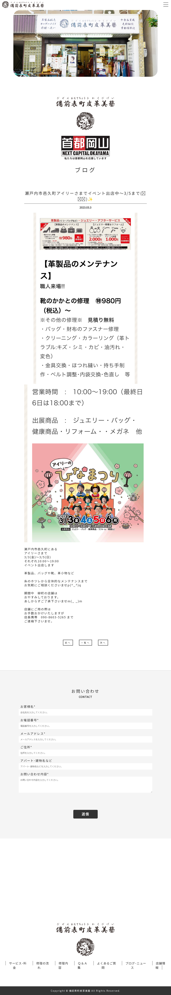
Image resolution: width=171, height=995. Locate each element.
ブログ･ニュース (135, 965)
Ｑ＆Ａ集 (82, 965)
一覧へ (85, 642)
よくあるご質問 (106, 965)
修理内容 (63, 965)
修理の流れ (42, 965)
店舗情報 (160, 965)
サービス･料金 (18, 965)
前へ (68, 642)
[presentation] (85, 801)
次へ (103, 642)
